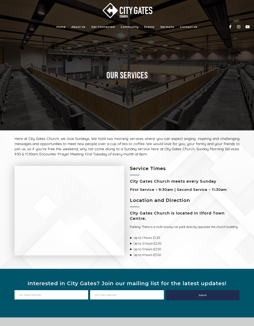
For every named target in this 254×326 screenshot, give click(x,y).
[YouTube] (245, 27)
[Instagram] (236, 27)
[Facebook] (227, 27)
